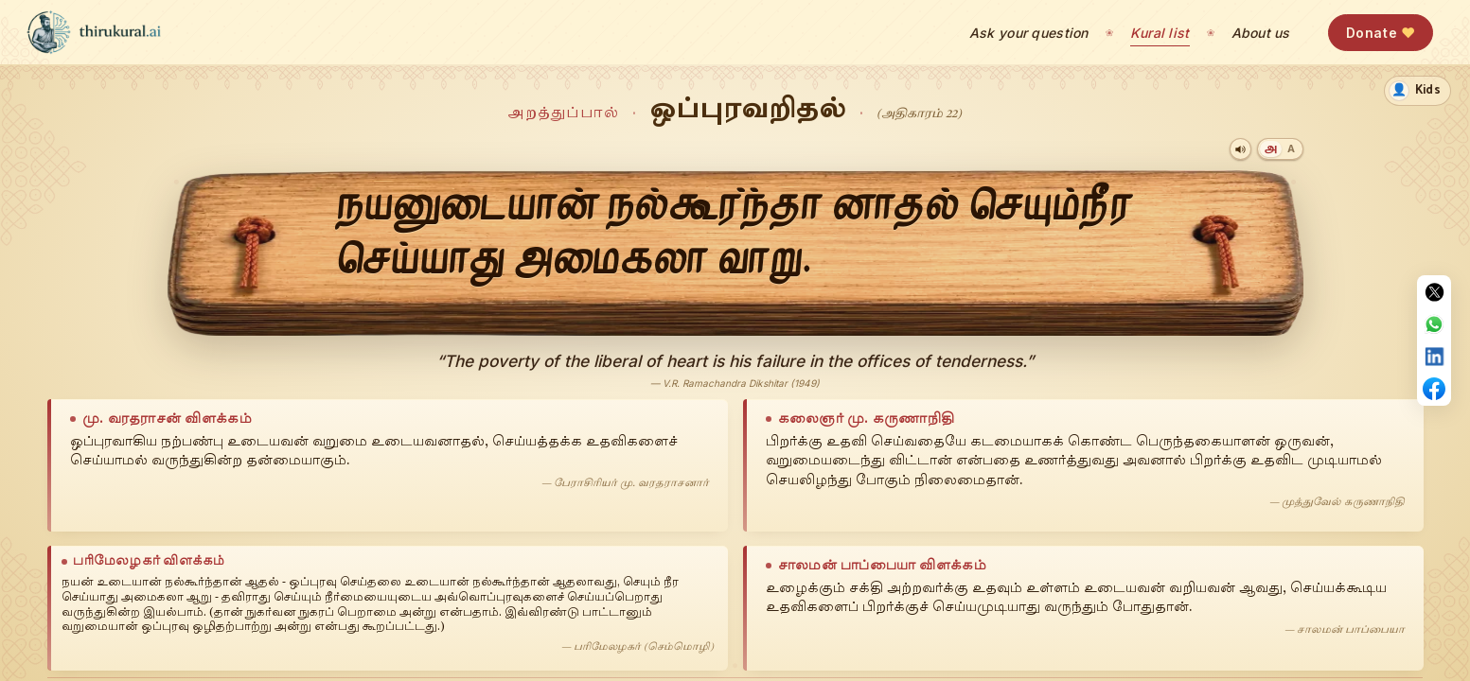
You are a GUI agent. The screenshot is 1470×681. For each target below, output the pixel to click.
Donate (1380, 33)
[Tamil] (1271, 149)
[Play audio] (1240, 149)
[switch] (1417, 91)
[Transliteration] (1291, 149)
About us (1260, 33)
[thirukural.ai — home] (94, 32)
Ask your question (1029, 33)
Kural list (1160, 33)
